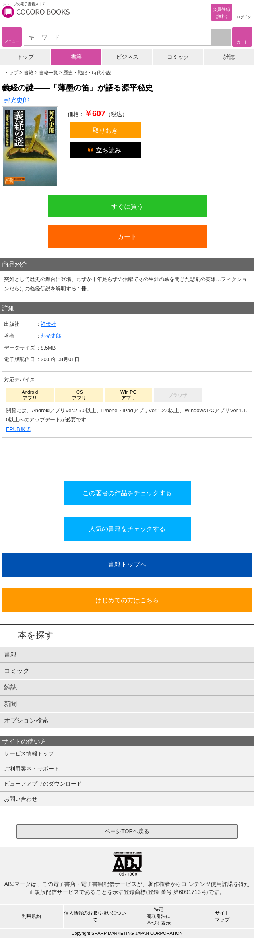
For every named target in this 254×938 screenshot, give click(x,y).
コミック (178, 57)
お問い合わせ (20, 799)
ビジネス (127, 57)
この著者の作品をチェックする (127, 492)
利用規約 (31, 916)
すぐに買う (127, 206)
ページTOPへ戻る (127, 831)
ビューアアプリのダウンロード (43, 783)
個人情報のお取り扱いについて (95, 916)
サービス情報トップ (29, 753)
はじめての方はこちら (127, 600)
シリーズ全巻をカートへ (127, 457)
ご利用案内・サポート (32, 768)
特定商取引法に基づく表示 (159, 916)
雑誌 (229, 57)
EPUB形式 (18, 429)
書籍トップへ (127, 564)
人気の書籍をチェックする (127, 528)
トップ (25, 57)
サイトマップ (222, 916)
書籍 (76, 57)
